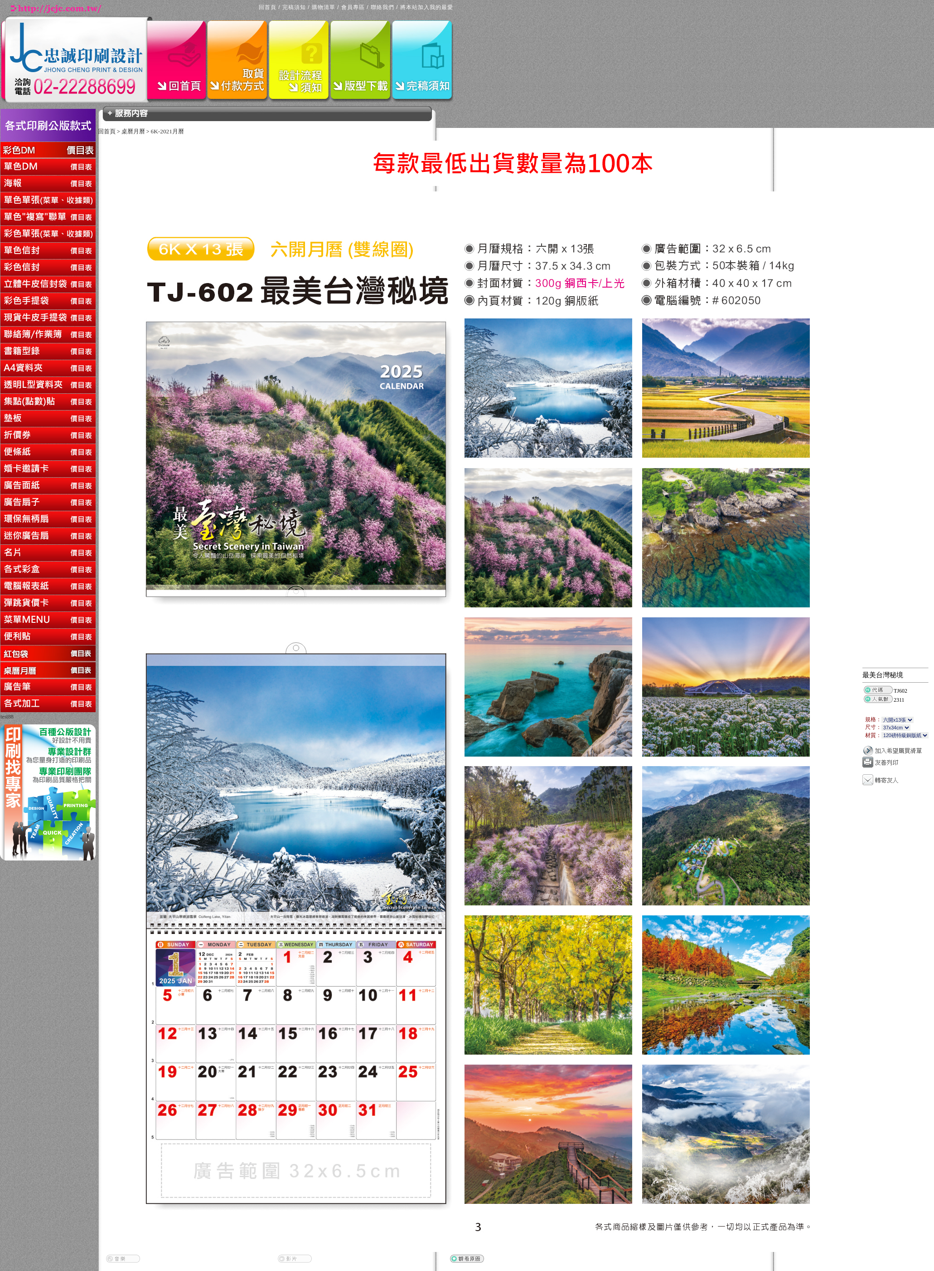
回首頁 (267, 7)
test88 (7, 717)
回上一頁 (1, 721)
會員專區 (353, 7)
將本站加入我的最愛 (426, 7)
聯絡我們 (382, 7)
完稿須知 (294, 7)
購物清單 (323, 7)
